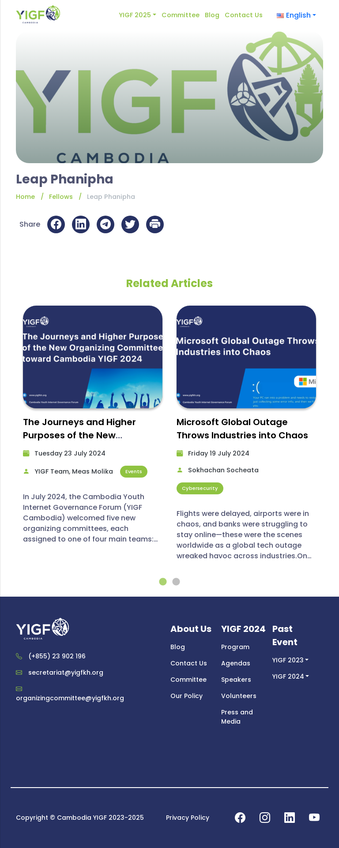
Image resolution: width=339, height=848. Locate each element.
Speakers (236, 679)
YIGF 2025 (135, 15)
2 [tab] (176, 582)
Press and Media (237, 717)
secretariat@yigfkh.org (65, 672)
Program (235, 647)
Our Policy (186, 695)
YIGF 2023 (288, 660)
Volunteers (238, 695)
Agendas (235, 663)
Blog (212, 15)
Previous (9, 440)
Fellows (61, 196)
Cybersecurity (200, 488)
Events (133, 471)
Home (25, 196)
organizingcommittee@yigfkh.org (70, 698)
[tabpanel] (92, 429)
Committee (181, 15)
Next (329, 440)
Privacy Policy (187, 817)
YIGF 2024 (288, 676)
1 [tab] (162, 582)
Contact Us (244, 15)
